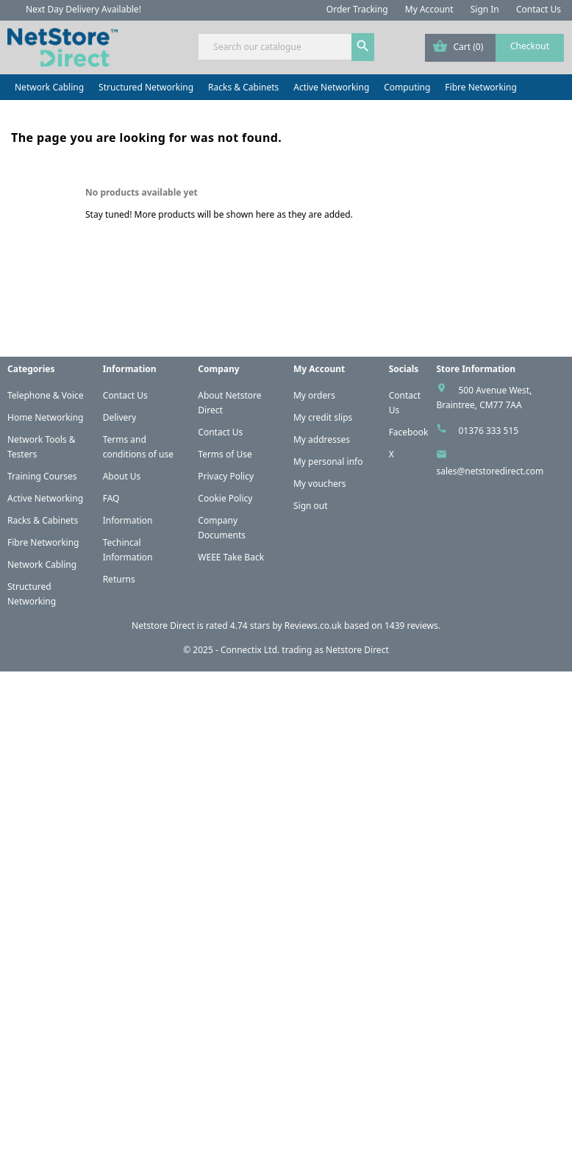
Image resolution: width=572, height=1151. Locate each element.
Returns (119, 579)
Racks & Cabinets (243, 87)
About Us (122, 476)
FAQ (111, 498)
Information (128, 520)
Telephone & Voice (45, 395)
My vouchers (319, 483)
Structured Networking (146, 87)
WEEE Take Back (231, 557)
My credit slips (322, 417)
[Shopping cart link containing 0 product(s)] (494, 48)
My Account (429, 9)
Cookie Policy (225, 498)
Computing (407, 87)
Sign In (485, 9)
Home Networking (45, 417)
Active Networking (331, 87)
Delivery (120, 417)
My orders (314, 395)
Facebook (409, 432)
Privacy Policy (226, 476)
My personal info (328, 461)
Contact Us (538, 9)
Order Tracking (357, 9)
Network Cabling (49, 87)
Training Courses (42, 476)
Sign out (310, 505)
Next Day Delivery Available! (83, 9)
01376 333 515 (488, 430)
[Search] (285, 46)
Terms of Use (224, 454)
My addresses (321, 439)
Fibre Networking (480, 87)
